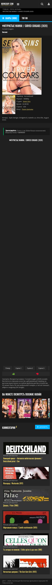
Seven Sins (26, 101)
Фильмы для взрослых (10, 456)
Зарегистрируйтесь (10, 130)
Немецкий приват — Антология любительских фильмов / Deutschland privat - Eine (22, 460)
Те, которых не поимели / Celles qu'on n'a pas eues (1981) (22, 549)
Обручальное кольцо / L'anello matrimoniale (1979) (20, 527)
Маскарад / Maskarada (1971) (13, 483)
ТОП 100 (25, 18)
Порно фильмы (27, 109)
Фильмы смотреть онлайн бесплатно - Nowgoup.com (7, 4)
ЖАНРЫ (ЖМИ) (9, 18)
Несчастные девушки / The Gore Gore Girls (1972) (20, 571)
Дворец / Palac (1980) (10, 505)
